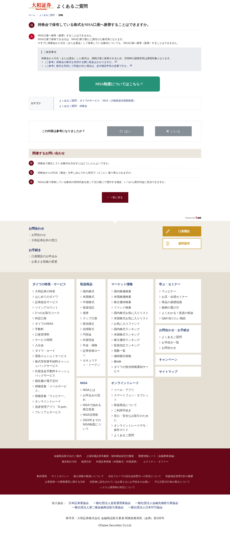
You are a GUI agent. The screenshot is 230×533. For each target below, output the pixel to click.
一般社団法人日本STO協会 (145, 507)
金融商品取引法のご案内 (68, 455)
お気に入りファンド (127, 323)
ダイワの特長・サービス (49, 284)
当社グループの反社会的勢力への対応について (134, 475)
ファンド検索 (122, 307)
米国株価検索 (122, 296)
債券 (86, 312)
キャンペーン (168, 359)
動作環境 (42, 475)
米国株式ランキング (127, 333)
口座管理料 (42, 333)
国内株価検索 (122, 290)
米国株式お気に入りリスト (131, 317)
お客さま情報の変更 (44, 261)
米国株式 (88, 296)
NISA (84, 382)
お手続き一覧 (170, 342)
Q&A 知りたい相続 (174, 317)
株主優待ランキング (127, 339)
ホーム (32, 15)
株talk (117, 360)
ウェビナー (169, 290)
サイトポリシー (60, 475)
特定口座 (41, 317)
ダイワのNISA (44, 323)
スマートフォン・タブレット (131, 397)
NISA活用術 (90, 414)
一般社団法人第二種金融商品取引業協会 (98, 507)
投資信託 (88, 307)
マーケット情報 (122, 284)
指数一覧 (119, 350)
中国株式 (88, 301)
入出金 (39, 344)
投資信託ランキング (127, 344)
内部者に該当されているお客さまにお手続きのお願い (120, 481)
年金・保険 (90, 344)
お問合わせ (36, 228)
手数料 (39, 328)
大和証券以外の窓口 (44, 239)
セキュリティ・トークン (91, 362)
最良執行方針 (69, 461)
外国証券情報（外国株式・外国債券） (117, 461)
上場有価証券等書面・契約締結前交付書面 (110, 455)
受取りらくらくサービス (51, 355)
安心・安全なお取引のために (131, 417)
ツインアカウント (46, 307)
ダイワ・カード (45, 350)
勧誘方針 (86, 461)
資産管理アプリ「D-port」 (52, 406)
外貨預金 (88, 339)
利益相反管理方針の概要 (179, 475)
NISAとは (89, 389)
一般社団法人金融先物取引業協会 (156, 502)
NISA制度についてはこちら (119, 84)
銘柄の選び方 (170, 307)
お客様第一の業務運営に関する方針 (65, 481)
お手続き (35, 249)
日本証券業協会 (79, 502)
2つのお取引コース (47, 312)
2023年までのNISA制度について (92, 424)
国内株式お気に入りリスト (131, 312)
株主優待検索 (122, 301)
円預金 (87, 333)
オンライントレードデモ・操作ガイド (131, 427)
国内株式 (88, 290)
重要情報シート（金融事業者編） (157, 455)
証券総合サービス (46, 301)
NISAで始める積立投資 (92, 406)
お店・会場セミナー (175, 296)
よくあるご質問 (46, 15)
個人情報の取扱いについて (88, 475)
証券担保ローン (91, 352)
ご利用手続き (122, 410)
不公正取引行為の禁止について (172, 481)
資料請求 (184, 243)
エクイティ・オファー (155, 461)
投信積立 (88, 323)
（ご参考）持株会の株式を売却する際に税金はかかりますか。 (80, 62)
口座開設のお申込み (44, 255)
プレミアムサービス (48, 411)
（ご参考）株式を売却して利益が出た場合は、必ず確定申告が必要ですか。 (88, 66)
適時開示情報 (122, 355)
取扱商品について (125, 404)
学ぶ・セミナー (169, 284)
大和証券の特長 (45, 290)
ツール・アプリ (124, 389)
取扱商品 (86, 284)
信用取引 (88, 328)
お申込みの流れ (91, 397)
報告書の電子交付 (46, 380)
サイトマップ (168, 371)
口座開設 (184, 230)
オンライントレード (48, 400)
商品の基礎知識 (172, 301)
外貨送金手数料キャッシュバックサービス (52, 372)
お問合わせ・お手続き (174, 329)
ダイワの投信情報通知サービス (131, 368)
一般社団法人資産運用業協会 (112, 502)
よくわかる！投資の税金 (177, 312)
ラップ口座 (90, 317)
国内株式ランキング (127, 328)
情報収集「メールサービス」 (51, 388)
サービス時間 (43, 339)
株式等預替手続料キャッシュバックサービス (52, 363)
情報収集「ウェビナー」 (51, 395)
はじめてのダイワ (46, 296)
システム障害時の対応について (117, 487)
